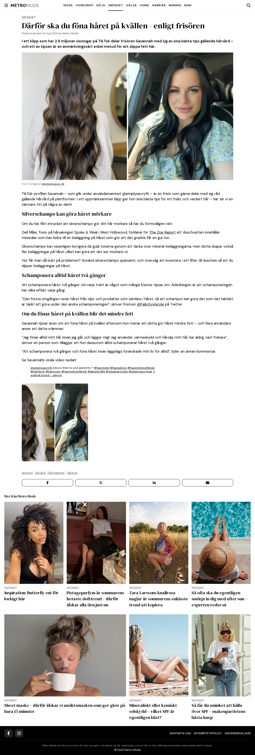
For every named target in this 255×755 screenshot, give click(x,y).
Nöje (100, 5)
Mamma (175, 5)
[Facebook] (8, 733)
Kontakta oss (180, 733)
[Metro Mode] (25, 5)
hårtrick (72, 473)
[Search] (248, 5)
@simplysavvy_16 (53, 184)
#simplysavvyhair (140, 371)
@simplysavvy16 (41, 368)
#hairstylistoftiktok (74, 371)
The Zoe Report (162, 232)
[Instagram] (19, 733)
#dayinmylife (96, 371)
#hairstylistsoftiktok (141, 368)
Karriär (158, 5)
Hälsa (131, 5)
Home (145, 5)
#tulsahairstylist (117, 371)
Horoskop (84, 5)
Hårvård (40, 473)
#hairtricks (53, 371)
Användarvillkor (238, 733)
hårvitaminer (56, 473)
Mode (68, 5)
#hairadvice (118, 368)
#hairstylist (102, 368)
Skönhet (115, 5)
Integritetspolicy (208, 733)
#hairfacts (37, 371)
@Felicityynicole (150, 304)
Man (188, 5)
